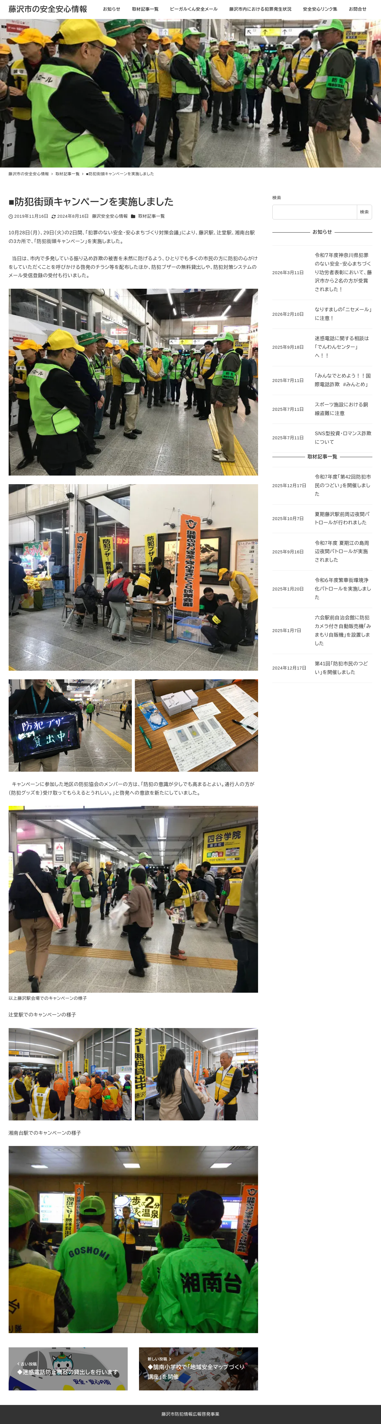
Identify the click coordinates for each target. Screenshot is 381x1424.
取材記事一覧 (151, 216)
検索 (276, 197)
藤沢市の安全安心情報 (48, 9)
